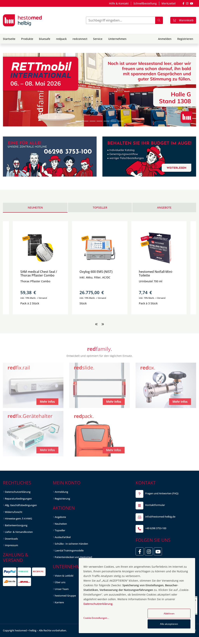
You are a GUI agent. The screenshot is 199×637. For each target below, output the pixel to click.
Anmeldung (61, 492)
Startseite (9, 39)
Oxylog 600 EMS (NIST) (96, 272)
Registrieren (185, 39)
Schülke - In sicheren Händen (71, 543)
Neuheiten (61, 523)
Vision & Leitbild (64, 575)
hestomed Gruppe (65, 595)
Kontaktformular (155, 505)
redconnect (80, 39)
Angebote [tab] (164, 207)
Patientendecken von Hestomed (73, 557)
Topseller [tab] (100, 207)
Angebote (60, 517)
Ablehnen (169, 613)
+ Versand (42, 297)
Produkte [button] (27, 39)
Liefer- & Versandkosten (19, 532)
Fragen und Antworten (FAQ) (161, 493)
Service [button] (97, 39)
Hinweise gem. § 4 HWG (18, 518)
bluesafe (44, 39)
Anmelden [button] (164, 39)
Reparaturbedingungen (18, 498)
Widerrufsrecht (13, 512)
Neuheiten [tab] (35, 207)
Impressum (11, 545)
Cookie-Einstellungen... (96, 618)
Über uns (60, 582)
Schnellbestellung (145, 3)
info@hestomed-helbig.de (160, 516)
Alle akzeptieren (169, 624)
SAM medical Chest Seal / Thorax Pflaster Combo (38, 273)
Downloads (11, 538)
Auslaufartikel (63, 537)
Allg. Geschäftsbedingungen (21, 505)
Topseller (60, 530)
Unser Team (62, 589)
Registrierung (62, 498)
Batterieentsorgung (16, 525)
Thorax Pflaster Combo (35, 281)
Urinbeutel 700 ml (150, 281)
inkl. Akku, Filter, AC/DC (95, 277)
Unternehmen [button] (117, 39)
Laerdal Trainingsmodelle (69, 550)
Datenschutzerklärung (17, 492)
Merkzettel (169, 3)
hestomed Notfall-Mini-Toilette (156, 273)
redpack (61, 39)
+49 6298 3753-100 (155, 528)
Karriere (59, 602)
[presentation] (96, 324)
